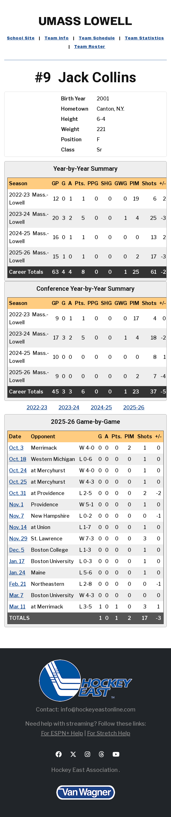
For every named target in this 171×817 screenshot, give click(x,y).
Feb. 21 (17, 584)
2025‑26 (133, 407)
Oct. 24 (18, 470)
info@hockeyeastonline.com (98, 709)
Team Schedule (97, 38)
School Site (21, 38)
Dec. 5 (16, 550)
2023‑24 (69, 407)
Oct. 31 (17, 493)
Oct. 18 (17, 459)
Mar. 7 (16, 595)
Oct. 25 (18, 482)
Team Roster (89, 46)
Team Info (57, 38)
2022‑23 (37, 407)
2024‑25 (101, 407)
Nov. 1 (16, 505)
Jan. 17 (17, 561)
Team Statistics (144, 38)
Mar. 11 (17, 607)
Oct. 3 (16, 448)
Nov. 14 (18, 527)
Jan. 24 (17, 573)
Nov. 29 (18, 539)
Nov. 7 (16, 516)
